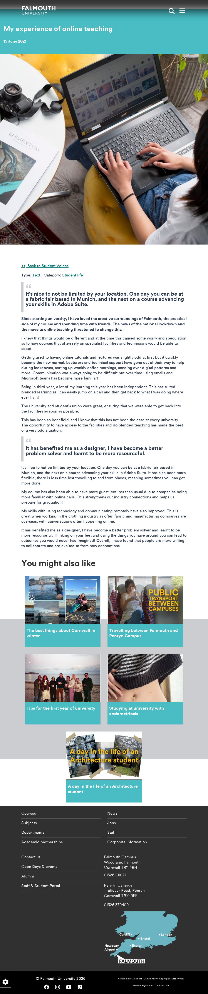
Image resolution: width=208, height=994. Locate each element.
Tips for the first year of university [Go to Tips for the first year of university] (63, 689)
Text (36, 275)
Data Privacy (177, 978)
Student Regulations (143, 985)
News (112, 813)
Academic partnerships (42, 841)
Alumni (27, 876)
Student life (72, 275)
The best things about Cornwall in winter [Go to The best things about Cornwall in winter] (63, 611)
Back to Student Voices (47, 265)
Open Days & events (39, 866)
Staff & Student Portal (40, 885)
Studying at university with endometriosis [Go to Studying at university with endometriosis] (145, 689)
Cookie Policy (151, 978)
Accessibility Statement (130, 978)
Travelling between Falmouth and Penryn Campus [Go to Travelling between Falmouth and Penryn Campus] (145, 611)
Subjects (29, 822)
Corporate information (127, 841)
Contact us (30, 856)
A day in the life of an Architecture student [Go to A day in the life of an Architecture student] (104, 766)
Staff (111, 832)
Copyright (164, 978)
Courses (28, 813)
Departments (32, 832)
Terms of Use (162, 985)
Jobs (111, 822)
